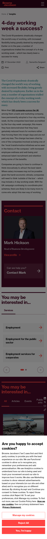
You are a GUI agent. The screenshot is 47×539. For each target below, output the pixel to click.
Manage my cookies (23, 516)
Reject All (23, 524)
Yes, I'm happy (23, 532)
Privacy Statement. (12, 509)
